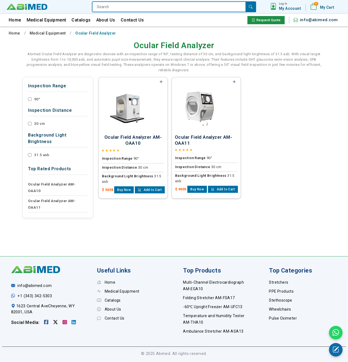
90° (34, 99)
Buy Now (124, 190)
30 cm (36, 123)
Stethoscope (280, 300)
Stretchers (278, 282)
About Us (105, 20)
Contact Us (132, 20)
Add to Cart (150, 190)
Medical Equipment (46, 20)
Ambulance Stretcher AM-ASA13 (213, 331)
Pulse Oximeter (283, 318)
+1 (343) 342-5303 (34, 296)
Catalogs (81, 20)
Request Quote (266, 20)
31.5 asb (38, 155)
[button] (290, 6)
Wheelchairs (280, 309)
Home (15, 20)
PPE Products (281, 291)
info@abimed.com (319, 19)
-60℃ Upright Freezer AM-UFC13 (213, 307)
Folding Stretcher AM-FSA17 (209, 298)
